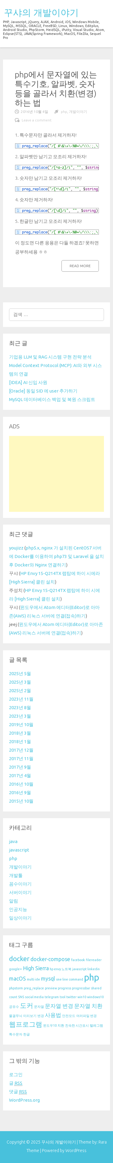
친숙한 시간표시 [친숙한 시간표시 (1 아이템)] (77, 1025)
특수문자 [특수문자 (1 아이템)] (15, 1034)
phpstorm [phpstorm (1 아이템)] (16, 988)
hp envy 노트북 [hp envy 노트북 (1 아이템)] (60, 969)
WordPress (75, 1150)
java (13, 841)
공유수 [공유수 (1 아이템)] (14, 1006)
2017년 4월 (20, 775)
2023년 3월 (20, 716)
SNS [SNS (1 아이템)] (21, 997)
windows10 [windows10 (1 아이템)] (95, 997)
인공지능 (18, 909)
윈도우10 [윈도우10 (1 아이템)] (50, 1025)
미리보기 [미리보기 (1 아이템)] (29, 1016)
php (64, 112)
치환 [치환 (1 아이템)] (61, 1025)
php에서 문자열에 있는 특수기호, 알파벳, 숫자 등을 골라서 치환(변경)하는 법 (56, 88)
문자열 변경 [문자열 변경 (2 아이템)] (59, 1006)
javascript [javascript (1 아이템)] (79, 969)
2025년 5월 (20, 673)
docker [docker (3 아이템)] (19, 958)
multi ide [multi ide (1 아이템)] (33, 979)
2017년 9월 (20, 767)
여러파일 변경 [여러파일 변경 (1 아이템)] (86, 1016)
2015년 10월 (21, 801)
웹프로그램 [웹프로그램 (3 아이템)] (25, 1024)
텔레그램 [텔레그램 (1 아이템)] (96, 1025)
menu (100, 11)
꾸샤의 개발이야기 (41, 13)
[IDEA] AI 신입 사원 (28, 382)
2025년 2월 (20, 690)
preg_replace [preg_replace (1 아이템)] (34, 988)
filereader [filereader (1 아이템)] (94, 960)
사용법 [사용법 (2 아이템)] (53, 1015)
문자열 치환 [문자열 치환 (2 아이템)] (88, 1006)
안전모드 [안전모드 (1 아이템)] (68, 1016)
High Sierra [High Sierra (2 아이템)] (36, 968)
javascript (19, 849)
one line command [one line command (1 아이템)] (69, 979)
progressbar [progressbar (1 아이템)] (81, 988)
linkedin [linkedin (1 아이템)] (93, 969)
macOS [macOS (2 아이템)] (17, 978)
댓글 (18, 1091)
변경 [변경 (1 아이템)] (40, 1016)
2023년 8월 (20, 707)
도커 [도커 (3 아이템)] (26, 1005)
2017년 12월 (21, 750)
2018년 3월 (20, 733)
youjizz (16, 547)
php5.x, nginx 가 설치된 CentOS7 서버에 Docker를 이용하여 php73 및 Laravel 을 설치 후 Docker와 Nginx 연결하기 (56, 556)
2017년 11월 (21, 758)
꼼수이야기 (20, 883)
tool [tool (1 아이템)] (62, 997)
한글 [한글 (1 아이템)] (26, 1034)
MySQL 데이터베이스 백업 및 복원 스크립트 (52, 399)
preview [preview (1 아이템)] (51, 988)
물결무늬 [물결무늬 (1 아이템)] (15, 1016)
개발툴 (16, 875)
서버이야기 (20, 892)
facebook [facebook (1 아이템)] (78, 960)
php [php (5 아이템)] (91, 977)
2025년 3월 (20, 682)
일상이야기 (20, 917)
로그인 (16, 1074)
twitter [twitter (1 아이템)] (71, 997)
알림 (13, 900)
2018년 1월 (20, 741)
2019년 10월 (21, 724)
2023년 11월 (21, 699)
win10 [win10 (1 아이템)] (81, 997)
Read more (80, 266)
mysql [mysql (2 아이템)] (48, 978)
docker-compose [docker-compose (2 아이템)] (50, 959)
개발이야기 (78, 112)
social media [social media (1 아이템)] (34, 997)
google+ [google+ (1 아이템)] (15, 969)
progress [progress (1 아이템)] (64, 988)
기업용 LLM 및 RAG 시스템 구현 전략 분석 (50, 356)
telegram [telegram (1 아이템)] (52, 997)
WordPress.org (24, 1100)
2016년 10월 (21, 784)
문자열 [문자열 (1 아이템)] (39, 1006)
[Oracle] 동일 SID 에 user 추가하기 (43, 390)
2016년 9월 (20, 792)
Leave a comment (37, 120)
